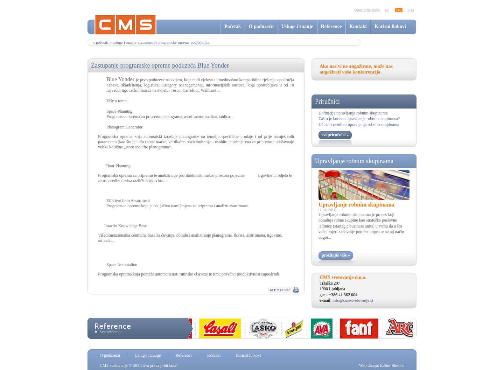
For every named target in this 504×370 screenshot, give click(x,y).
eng (410, 10)
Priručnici (327, 101)
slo (386, 10)
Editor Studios (392, 365)
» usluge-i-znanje (123, 42)
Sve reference (110, 331)
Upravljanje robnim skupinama (354, 161)
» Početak (100, 42)
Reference (331, 26)
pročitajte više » (336, 255)
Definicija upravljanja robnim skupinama (353, 113)
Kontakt (358, 26)
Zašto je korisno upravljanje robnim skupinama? (359, 118)
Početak (232, 26)
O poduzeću (261, 26)
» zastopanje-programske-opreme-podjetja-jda (173, 42)
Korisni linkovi (390, 26)
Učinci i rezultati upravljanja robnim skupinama (358, 124)
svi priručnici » (335, 134)
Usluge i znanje (297, 26)
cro (398, 10)
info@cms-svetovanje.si (352, 300)
